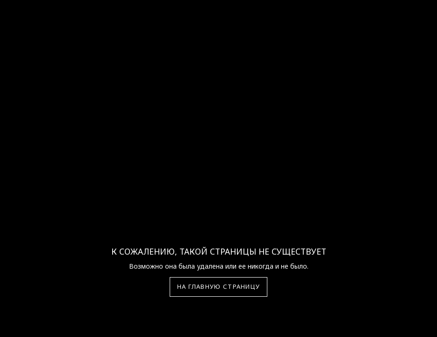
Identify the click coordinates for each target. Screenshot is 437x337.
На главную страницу (218, 286)
